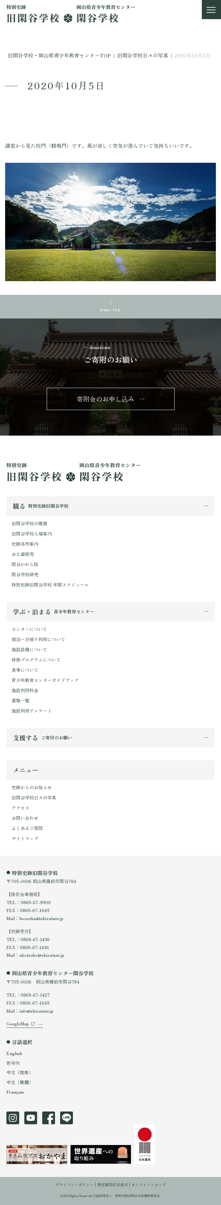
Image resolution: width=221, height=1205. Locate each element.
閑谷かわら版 (25, 564)
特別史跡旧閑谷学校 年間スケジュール (50, 584)
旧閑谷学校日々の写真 (34, 797)
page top (110, 309)
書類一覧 (20, 700)
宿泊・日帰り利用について (38, 639)
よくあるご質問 (27, 828)
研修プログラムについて (36, 659)
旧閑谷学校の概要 (29, 523)
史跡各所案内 (25, 544)
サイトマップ (25, 838)
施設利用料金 (25, 690)
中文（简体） (19, 1072)
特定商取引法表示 (112, 1184)
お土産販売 (23, 554)
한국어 (13, 1062)
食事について (25, 670)
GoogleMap (17, 1023)
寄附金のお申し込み (105, 398)
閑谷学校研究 (25, 574)
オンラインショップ (148, 1184)
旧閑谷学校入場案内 (32, 533)
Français (15, 1092)
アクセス (20, 808)
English (14, 1053)
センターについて (29, 629)
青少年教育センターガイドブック (45, 680)
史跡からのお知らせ (32, 787)
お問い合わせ (25, 818)
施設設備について (29, 649)
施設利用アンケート (32, 710)
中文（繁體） (19, 1082)
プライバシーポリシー (74, 1184)
